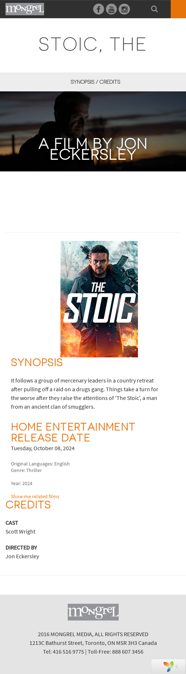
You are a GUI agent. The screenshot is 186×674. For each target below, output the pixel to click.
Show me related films (35, 496)
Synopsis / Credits (95, 81)
